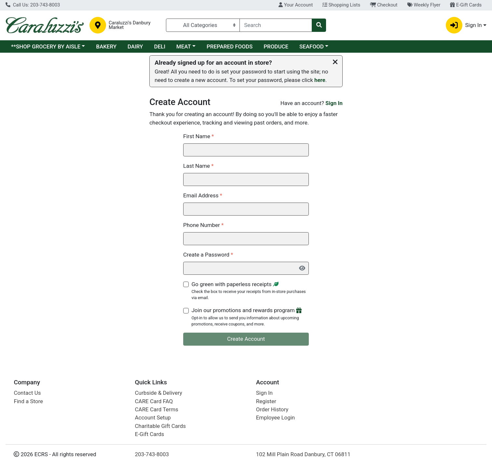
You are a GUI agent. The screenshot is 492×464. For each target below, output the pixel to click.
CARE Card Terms (156, 409)
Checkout (384, 5)
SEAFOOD (311, 46)
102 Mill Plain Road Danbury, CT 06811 (303, 454)
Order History (272, 409)
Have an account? (311, 103)
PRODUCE (276, 46)
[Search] (275, 25)
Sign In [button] (464, 25)
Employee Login (275, 417)
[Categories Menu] (203, 25)
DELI (159, 46)
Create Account (246, 339)
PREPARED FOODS (230, 46)
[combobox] (275, 25)
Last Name (198, 166)
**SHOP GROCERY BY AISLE (45, 46)
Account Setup (153, 417)
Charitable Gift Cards (160, 426)
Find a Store (28, 401)
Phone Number (203, 225)
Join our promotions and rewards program (250, 317)
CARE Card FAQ (154, 401)
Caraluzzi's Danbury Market (130, 25)
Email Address (202, 195)
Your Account (296, 5)
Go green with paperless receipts (250, 291)
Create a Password (208, 254)
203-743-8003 (152, 454)
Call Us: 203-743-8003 (33, 5)
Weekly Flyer (423, 5)
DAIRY (135, 46)
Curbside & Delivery (158, 393)
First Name (198, 136)
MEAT (183, 46)
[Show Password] (301, 268)
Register (266, 401)
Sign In (334, 103)
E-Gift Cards (466, 5)
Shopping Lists (341, 5)
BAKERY (106, 46)
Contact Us (27, 393)
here (319, 80)
